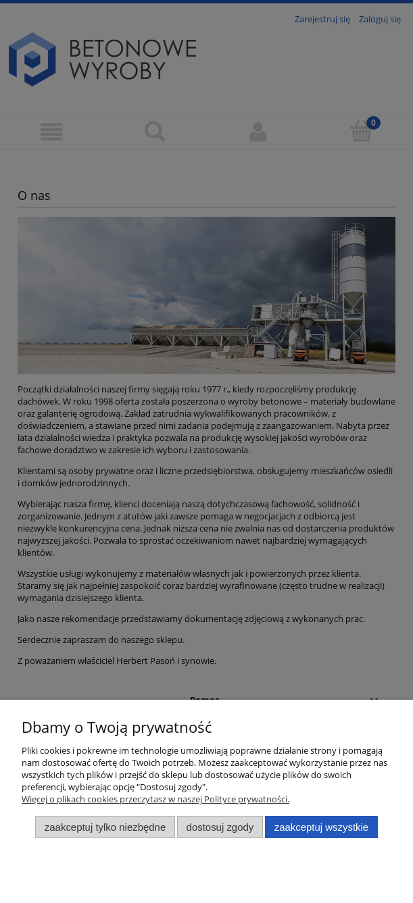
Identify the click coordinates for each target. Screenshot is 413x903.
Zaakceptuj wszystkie (321, 827)
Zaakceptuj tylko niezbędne (105, 827)
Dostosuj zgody (220, 827)
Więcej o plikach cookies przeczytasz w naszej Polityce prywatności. (155, 799)
